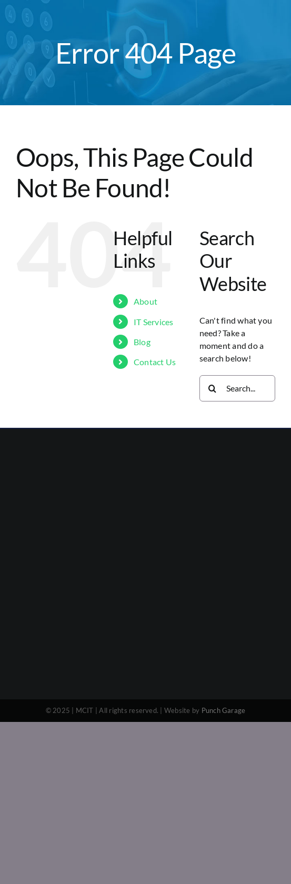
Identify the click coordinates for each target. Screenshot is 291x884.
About (145, 301)
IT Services (154, 322)
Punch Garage (224, 710)
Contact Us (155, 362)
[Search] (212, 388)
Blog (142, 342)
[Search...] (237, 388)
